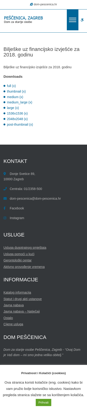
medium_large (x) (19, 102)
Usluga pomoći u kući (18, 254)
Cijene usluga (13, 324)
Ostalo (8, 318)
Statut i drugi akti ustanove (22, 299)
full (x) (11, 86)
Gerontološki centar (17, 260)
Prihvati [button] (43, 402)
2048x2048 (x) (17, 119)
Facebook (17, 208)
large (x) (13, 108)
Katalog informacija (17, 292)
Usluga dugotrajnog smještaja (24, 247)
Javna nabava (13, 305)
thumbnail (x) (16, 91)
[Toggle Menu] (72, 20)
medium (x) (15, 97)
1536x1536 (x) (17, 113)
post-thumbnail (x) (20, 124)
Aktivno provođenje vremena (24, 267)
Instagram (17, 218)
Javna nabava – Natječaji (21, 311)
